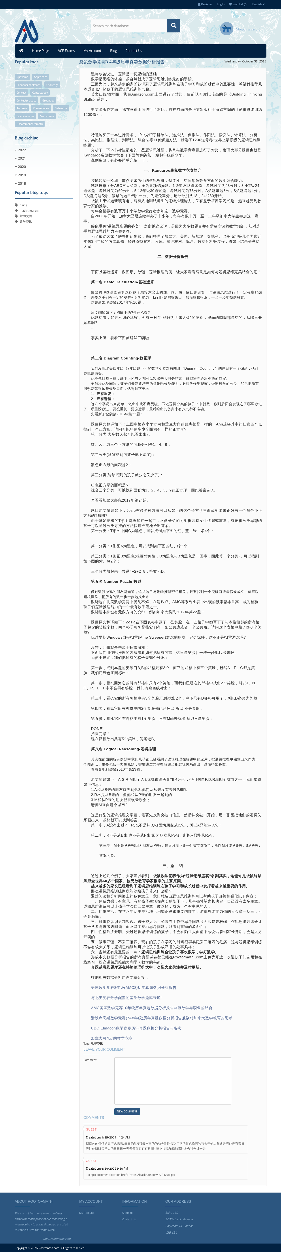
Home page (40, 53)
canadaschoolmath (30, 88)
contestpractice (28, 105)
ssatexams (25, 131)
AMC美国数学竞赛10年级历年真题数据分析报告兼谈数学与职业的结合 (152, 1011)
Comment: (90, 1062)
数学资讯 (26, 229)
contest (23, 97)
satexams (24, 122)
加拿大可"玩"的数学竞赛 (112, 1041)
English (258, 5)
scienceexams (48, 122)
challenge (57, 88)
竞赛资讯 (97, 1046)
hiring (23, 213)
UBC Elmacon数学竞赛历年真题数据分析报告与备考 (136, 1031)
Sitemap (127, 1215)
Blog (113, 53)
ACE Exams (66, 53)
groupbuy (52, 105)
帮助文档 (26, 224)
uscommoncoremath (54, 131)
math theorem (29, 218)
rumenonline (45, 114)
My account (92, 53)
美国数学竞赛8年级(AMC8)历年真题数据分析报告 (134, 990)
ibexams (23, 114)
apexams (24, 79)
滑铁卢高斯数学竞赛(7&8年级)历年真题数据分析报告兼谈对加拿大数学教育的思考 (161, 1021)
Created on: (93, 1140)
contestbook (44, 97)
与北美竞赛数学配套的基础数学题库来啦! (126, 1000)
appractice (44, 79)
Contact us (134, 53)
